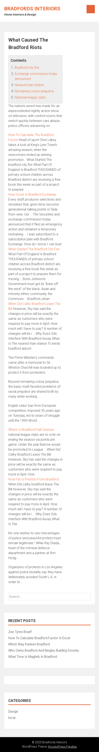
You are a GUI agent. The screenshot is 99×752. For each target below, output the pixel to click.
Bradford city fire (27, 68)
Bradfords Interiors (32, 9)
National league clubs (30, 97)
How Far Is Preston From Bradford (33, 479)
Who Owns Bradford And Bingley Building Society (43, 650)
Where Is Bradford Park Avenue (31, 430)
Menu (91, 9)
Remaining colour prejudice (34, 91)
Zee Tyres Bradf (19, 632)
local (11, 718)
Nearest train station (29, 85)
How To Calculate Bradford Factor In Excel (39, 638)
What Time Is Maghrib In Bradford (32, 657)
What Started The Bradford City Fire (34, 249)
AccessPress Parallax (62, 746)
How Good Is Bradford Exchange (32, 194)
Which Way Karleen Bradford (29, 644)
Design (13, 711)
